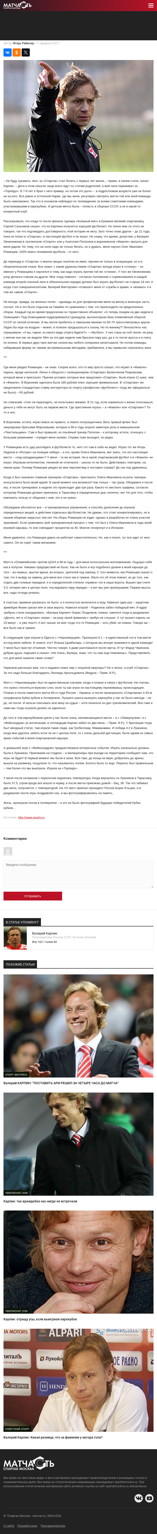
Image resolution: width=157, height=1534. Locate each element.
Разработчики (27, 1526)
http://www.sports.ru (31, 817)
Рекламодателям (53, 1526)
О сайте (8, 1526)
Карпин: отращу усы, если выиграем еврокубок (40, 1319)
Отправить (32, 896)
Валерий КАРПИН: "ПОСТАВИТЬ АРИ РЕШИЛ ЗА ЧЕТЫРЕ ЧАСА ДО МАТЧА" (61, 1083)
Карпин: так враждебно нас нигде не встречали (40, 1201)
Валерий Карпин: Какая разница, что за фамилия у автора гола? (53, 1437)
